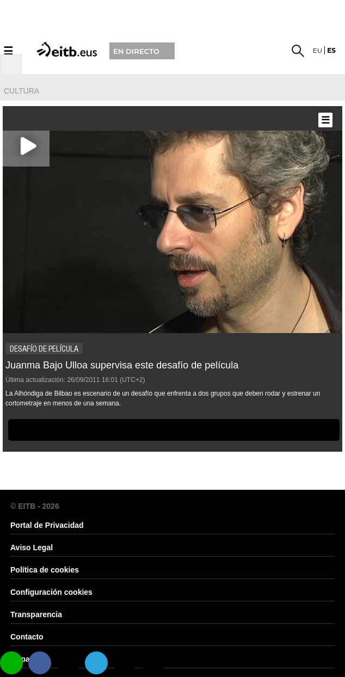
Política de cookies (44, 569)
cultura (21, 91)
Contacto (27, 636)
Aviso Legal (31, 547)
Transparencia (36, 614)
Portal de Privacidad (47, 525)
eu (318, 50)
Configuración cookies (51, 592)
